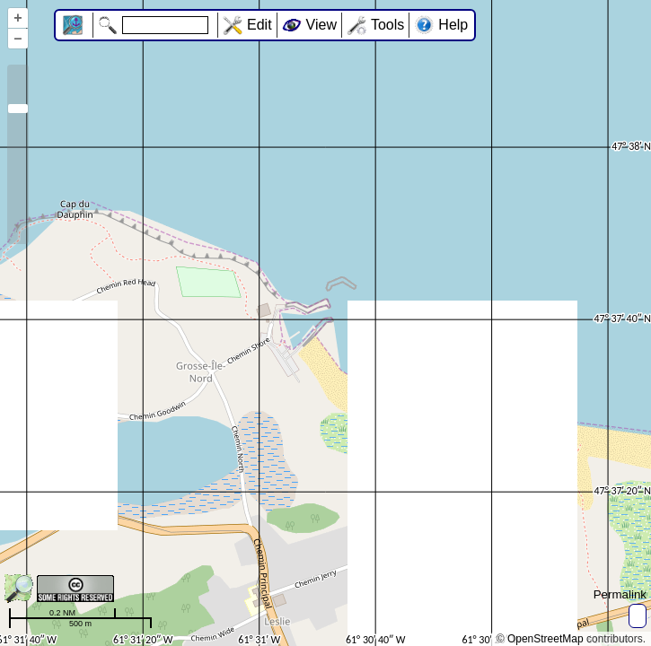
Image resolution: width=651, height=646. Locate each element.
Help (453, 24)
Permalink (620, 594)
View (321, 24)
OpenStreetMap (545, 639)
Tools (387, 24)
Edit (259, 24)
